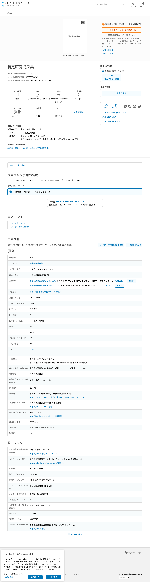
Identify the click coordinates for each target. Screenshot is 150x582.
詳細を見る (78, 112)
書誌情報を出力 (109, 117)
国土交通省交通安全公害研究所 (43, 280)
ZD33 (32, 349)
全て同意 (54, 577)
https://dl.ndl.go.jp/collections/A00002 (47, 462)
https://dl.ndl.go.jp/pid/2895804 (44, 453)
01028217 (119, 280)
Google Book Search (21, 226)
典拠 (131, 281)
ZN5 (31, 353)
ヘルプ (133, 4)
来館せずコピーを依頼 (111, 77)
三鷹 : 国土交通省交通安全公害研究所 (45, 291)
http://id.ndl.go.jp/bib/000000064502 (46, 415)
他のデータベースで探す (112, 121)
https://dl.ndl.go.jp (38, 528)
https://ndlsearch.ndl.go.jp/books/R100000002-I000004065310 (57, 397)
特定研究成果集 (36, 263)
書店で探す (121, 93)
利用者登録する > (108, 50)
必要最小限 (35, 577)
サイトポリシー (79, 574)
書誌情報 (21, 165)
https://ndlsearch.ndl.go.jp (41, 406)
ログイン (143, 4)
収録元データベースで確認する (121, 30)
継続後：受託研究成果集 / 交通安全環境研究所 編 (28, 147)
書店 (12, 165)
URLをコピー (115, 106)
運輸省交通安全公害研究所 (41, 285)
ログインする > (107, 53)
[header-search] (110, 4)
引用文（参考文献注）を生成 (114, 112)
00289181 (107, 285)
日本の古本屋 (18, 223)
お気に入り (106, 106)
